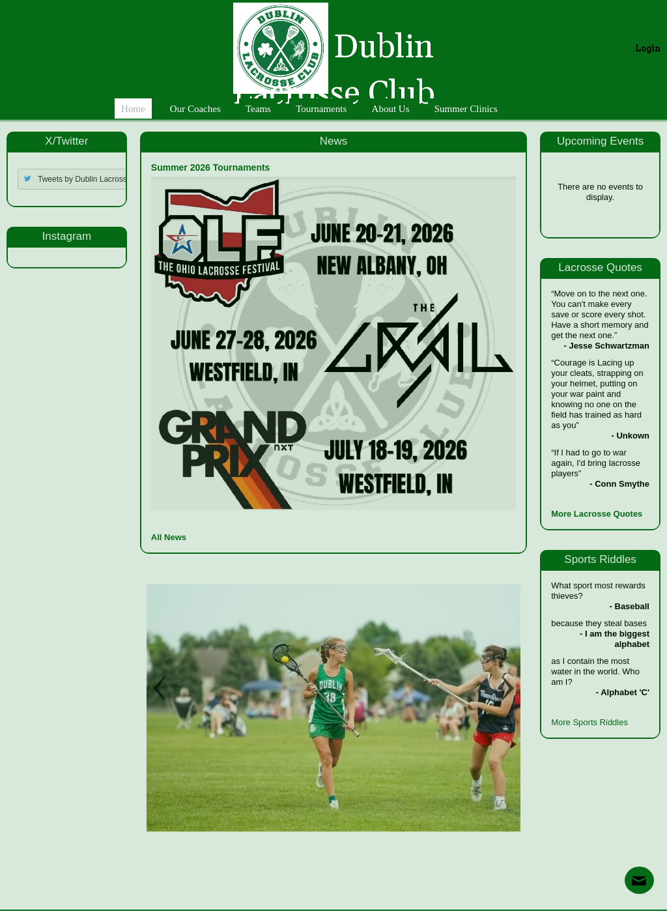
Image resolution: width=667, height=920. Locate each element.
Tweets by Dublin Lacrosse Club (93, 179)
